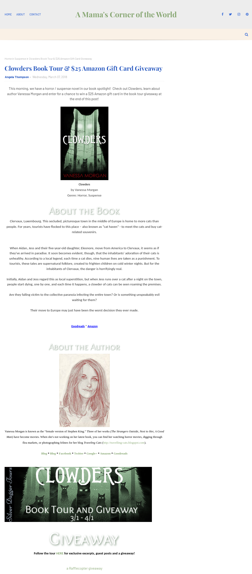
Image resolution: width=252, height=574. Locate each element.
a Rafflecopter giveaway (84, 568)
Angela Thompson (17, 77)
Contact (35, 14)
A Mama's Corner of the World (126, 14)
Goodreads (120, 453)
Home (8, 14)
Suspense (20, 58)
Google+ (92, 453)
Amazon (105, 453)
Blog (44, 453)
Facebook (65, 453)
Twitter (79, 453)
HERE (60, 553)
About (20, 14)
